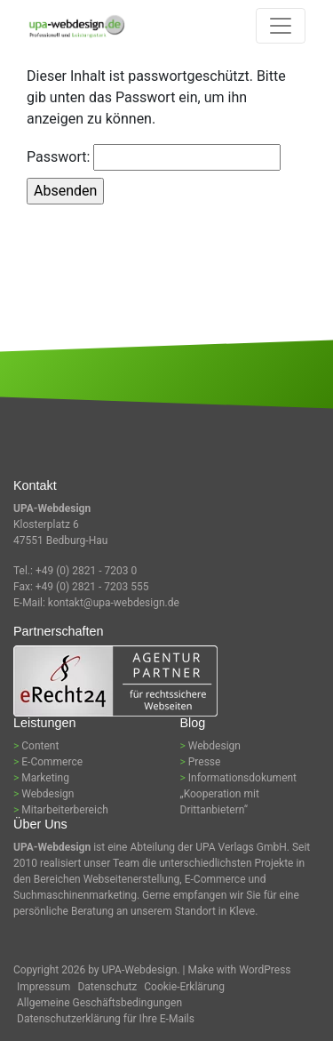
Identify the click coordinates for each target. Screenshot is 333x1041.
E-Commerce (52, 762)
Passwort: (154, 157)
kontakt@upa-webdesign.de (113, 603)
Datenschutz (107, 987)
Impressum (43, 987)
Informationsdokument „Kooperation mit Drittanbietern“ (238, 794)
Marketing (45, 778)
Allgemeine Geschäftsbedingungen (99, 1003)
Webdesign (47, 794)
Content (40, 746)
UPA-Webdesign (140, 970)
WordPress (264, 970)
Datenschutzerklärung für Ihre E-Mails (105, 1019)
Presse (204, 762)
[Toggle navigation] (280, 26)
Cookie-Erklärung (184, 987)
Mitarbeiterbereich (64, 810)
